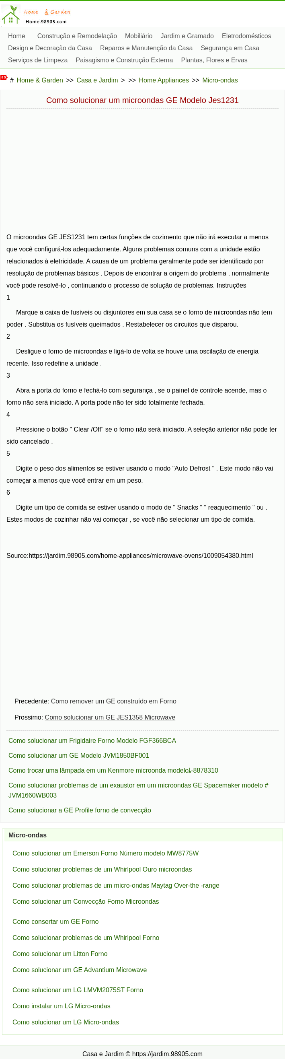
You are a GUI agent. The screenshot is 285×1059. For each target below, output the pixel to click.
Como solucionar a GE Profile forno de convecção (79, 810)
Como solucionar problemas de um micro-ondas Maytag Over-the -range (115, 885)
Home (16, 36)
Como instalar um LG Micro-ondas (61, 1006)
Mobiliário (138, 36)
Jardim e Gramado (187, 36)
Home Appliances (164, 80)
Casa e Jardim (97, 80)
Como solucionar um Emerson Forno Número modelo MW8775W (105, 853)
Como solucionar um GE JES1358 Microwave (110, 717)
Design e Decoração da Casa (50, 58)
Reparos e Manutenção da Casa (146, 58)
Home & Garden (39, 80)
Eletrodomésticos (246, 46)
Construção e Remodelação (77, 36)
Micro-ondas (220, 80)
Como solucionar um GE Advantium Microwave (79, 969)
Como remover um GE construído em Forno (113, 701)
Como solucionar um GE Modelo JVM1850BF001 (78, 755)
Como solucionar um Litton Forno (60, 953)
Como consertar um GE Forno (55, 921)
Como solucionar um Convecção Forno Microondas (85, 901)
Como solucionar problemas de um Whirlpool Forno (86, 937)
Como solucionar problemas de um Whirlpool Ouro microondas (102, 869)
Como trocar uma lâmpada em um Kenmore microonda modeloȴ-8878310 (113, 770)
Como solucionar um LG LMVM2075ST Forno (77, 990)
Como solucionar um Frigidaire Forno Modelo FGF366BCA (92, 740)
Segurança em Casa (230, 58)
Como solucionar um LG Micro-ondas (65, 1022)
